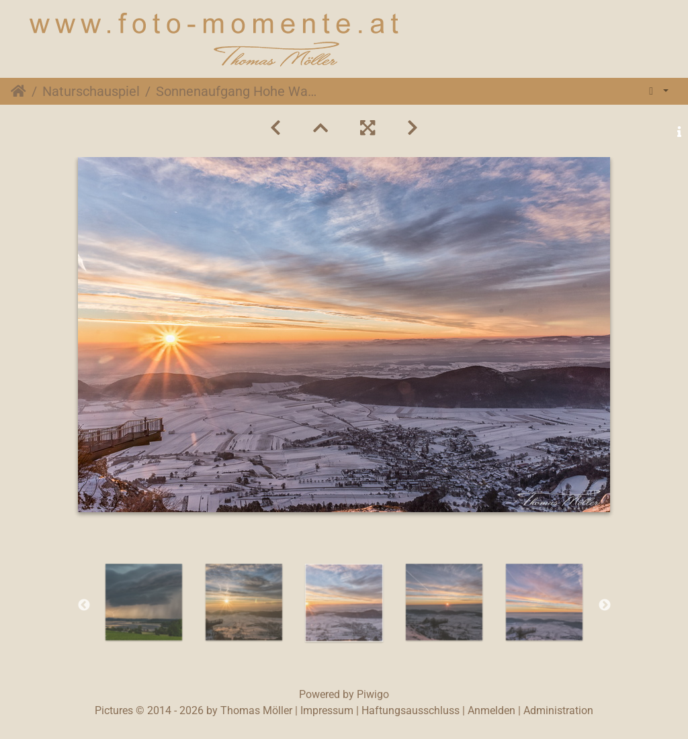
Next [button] (604, 605)
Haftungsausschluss (410, 710)
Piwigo (373, 694)
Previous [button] (84, 605)
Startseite (18, 91)
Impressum (326, 710)
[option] (144, 602)
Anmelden (491, 710)
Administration (558, 710)
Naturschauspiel (91, 91)
